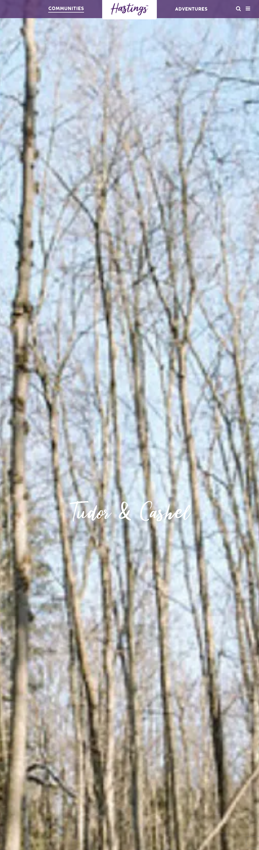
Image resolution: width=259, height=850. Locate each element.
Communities (66, 8)
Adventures (191, 9)
